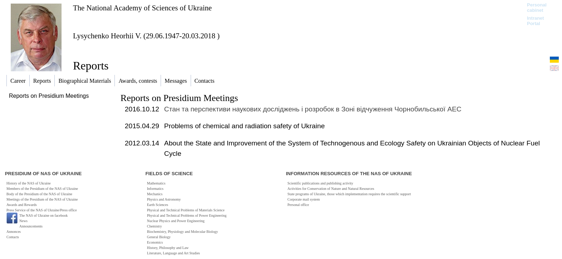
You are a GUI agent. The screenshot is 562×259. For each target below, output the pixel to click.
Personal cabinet (537, 7)
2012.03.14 (142, 143)
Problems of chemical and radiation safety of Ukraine (244, 126)
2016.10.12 (142, 109)
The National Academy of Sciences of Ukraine (142, 8)
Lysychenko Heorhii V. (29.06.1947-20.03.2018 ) (146, 36)
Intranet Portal (535, 20)
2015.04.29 (142, 126)
